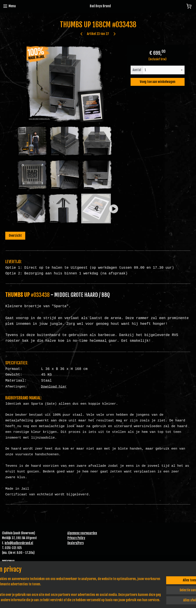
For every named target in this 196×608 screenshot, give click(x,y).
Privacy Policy (76, 538)
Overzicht (15, 235)
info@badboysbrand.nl (19, 543)
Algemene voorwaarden (82, 533)
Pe (79, 543)
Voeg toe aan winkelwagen (157, 82)
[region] (69, 589)
